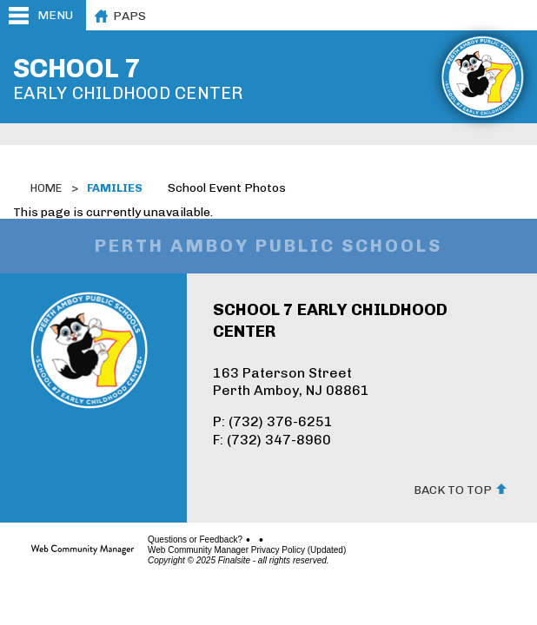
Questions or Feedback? (195, 540)
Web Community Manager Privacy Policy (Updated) (247, 550)
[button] (43, 15)
